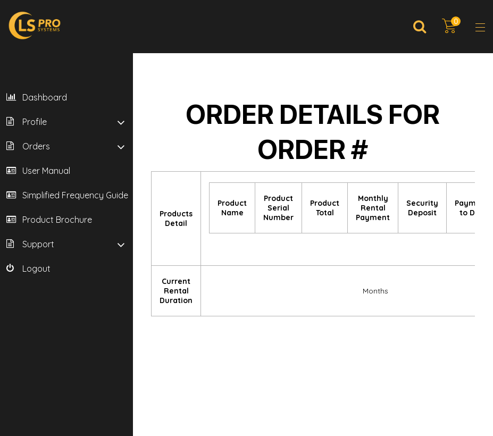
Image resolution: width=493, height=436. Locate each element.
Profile (34, 121)
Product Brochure (57, 219)
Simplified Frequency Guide (75, 195)
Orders (36, 146)
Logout (36, 268)
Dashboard (44, 97)
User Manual (46, 170)
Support (38, 244)
